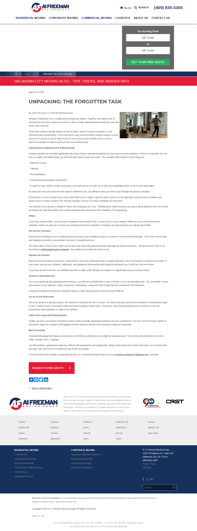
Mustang (54, 427)
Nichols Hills (23, 427)
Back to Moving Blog (40, 388)
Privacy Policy (149, 464)
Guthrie (21, 433)
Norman (151, 422)
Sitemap (147, 467)
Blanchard (55, 439)
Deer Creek (153, 433)
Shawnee (55, 422)
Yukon (118, 439)
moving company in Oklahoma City (132, 354)
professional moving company (55, 249)
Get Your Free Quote (148, 62)
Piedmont (87, 422)
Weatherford (121, 427)
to (148, 44)
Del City (119, 433)
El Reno (54, 433)
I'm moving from (148, 31)
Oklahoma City (122, 422)
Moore (86, 427)
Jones (86, 439)
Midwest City (153, 427)
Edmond (86, 433)
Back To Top (38, 516)
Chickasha (23, 439)
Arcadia (21, 422)
